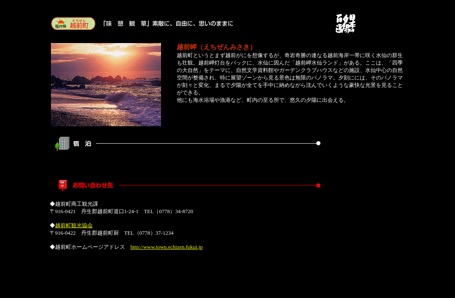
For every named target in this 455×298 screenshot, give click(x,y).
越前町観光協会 (74, 225)
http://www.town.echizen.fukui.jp (166, 247)
